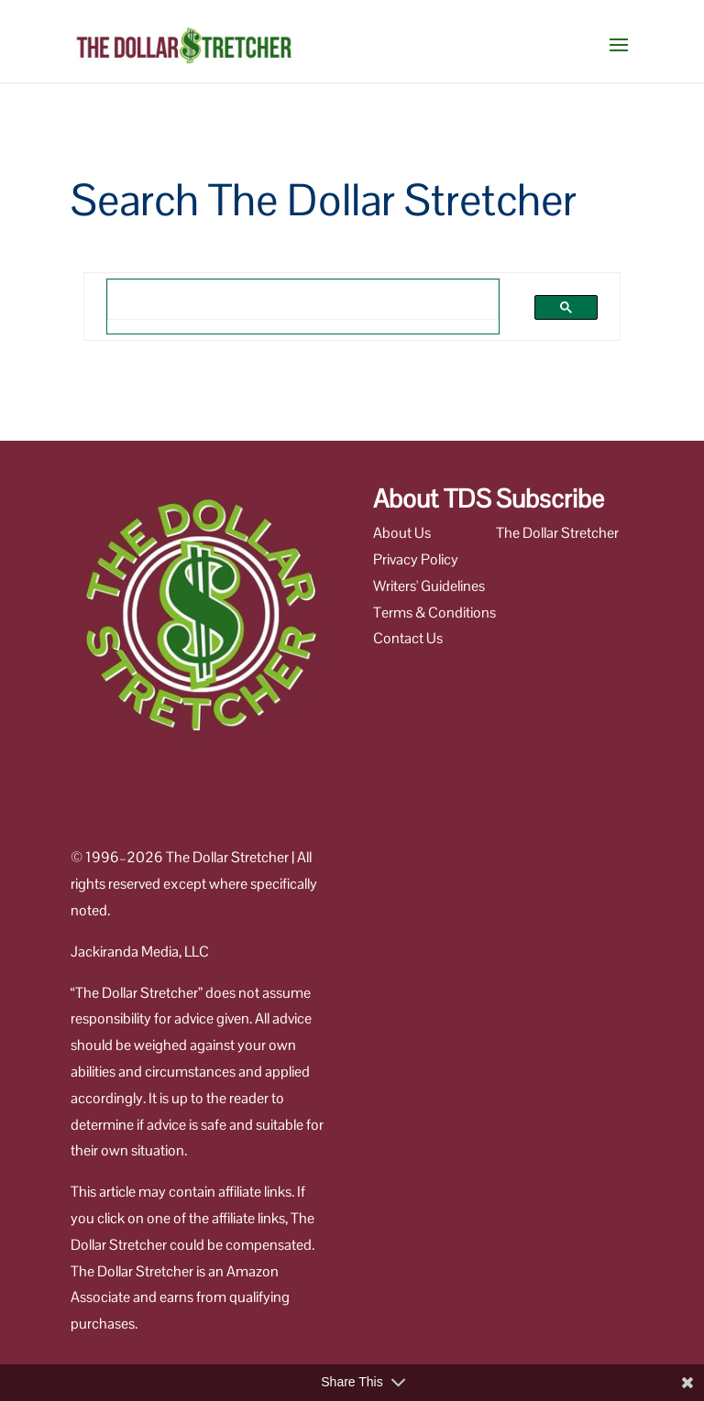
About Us (402, 532)
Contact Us (408, 638)
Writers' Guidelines (429, 586)
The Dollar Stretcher (557, 532)
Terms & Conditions (434, 612)
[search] (279, 299)
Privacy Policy (415, 559)
